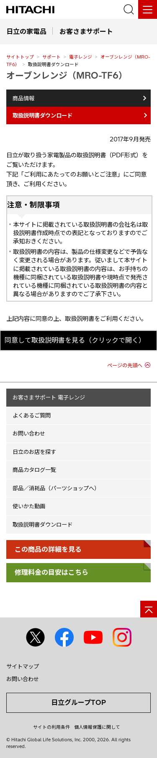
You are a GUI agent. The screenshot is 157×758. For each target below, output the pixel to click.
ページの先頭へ (124, 365)
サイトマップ (22, 666)
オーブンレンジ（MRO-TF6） (66, 75)
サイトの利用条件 (51, 727)
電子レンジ (80, 57)
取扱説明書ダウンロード (42, 524)
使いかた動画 (29, 506)
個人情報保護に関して (97, 727)
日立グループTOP (78, 702)
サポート (51, 57)
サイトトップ (20, 57)
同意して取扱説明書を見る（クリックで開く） (75, 340)
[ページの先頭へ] (148, 609)
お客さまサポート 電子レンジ (49, 397)
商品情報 (23, 98)
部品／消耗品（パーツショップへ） (56, 488)
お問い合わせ (29, 433)
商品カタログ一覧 (34, 469)
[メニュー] (147, 9)
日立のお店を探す (34, 451)
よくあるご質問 (32, 415)
